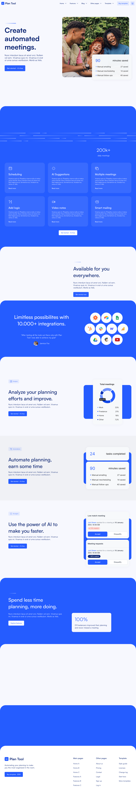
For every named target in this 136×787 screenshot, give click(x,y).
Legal (98, 777)
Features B (77, 781)
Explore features (16, 625)
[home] (8, 3)
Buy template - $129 (14, 774)
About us (99, 764)
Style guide (123, 764)
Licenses (122, 768)
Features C (77, 785)
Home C (76, 772)
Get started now (81, 296)
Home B (76, 768)
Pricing (98, 768)
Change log (123, 772)
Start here (122, 777)
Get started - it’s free (15, 68)
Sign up (99, 781)
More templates (125, 781)
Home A (76, 764)
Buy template (123, 3)
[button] (63, 3)
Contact (99, 772)
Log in (98, 785)
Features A (77, 777)
